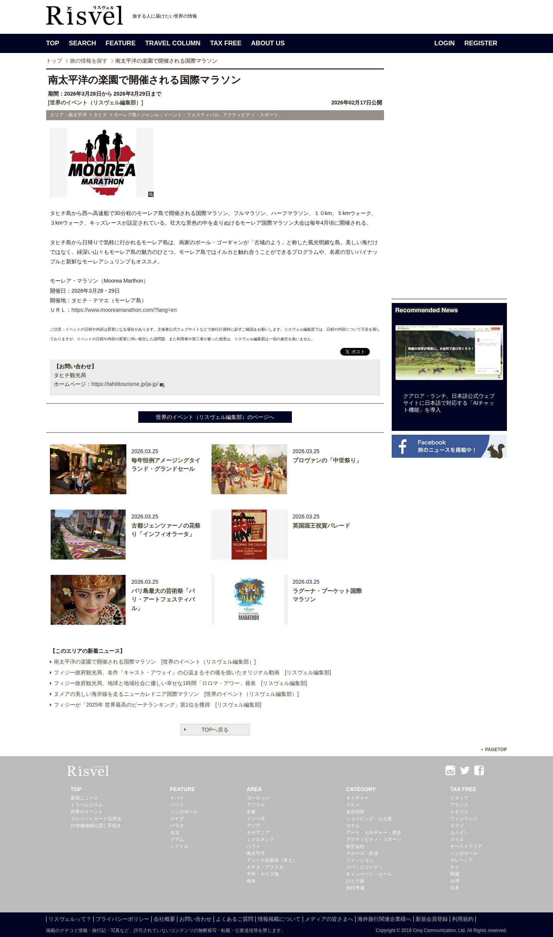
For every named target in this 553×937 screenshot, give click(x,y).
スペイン (459, 832)
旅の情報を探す (89, 61)
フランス (459, 805)
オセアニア (258, 832)
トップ (54, 61)
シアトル (179, 846)
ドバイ (177, 798)
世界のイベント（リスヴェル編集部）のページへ (215, 417)
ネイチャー (357, 798)
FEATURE (121, 43)
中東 (251, 811)
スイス (457, 839)
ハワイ (177, 805)
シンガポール (184, 811)
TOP (52, 43)
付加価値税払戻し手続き (96, 825)
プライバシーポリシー (122, 919)
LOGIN (444, 43)
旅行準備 (355, 888)
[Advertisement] (449, 183)
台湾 (454, 881)
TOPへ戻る (215, 730)
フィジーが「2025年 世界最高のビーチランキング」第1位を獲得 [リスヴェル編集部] (158, 705)
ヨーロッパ (258, 798)
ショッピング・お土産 (369, 818)
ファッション (360, 860)
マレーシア (461, 860)
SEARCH (82, 43)
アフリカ (256, 805)
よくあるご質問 (234, 919)
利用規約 (463, 919)
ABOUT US (268, 43)
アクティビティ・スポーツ (373, 839)
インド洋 (256, 818)
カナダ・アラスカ (265, 867)
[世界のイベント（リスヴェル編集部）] (95, 102)
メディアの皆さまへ (329, 919)
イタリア (459, 798)
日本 (454, 888)
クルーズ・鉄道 (362, 853)
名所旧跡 (355, 811)
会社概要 (164, 919)
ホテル (353, 825)
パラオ (177, 825)
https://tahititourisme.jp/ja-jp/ (124, 384)
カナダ (177, 818)
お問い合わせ (195, 919)
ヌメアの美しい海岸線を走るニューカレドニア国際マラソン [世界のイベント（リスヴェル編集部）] (176, 694)
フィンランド (464, 818)
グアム (177, 839)
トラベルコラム (87, 805)
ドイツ (457, 825)
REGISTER (480, 43)
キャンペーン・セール (369, 874)
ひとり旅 (355, 881)
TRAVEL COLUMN (172, 43)
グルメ (353, 805)
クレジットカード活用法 (96, 818)
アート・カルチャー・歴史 (373, 832)
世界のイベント (87, 811)
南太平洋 (256, 853)
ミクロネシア (260, 839)
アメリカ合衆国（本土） (272, 860)
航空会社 (355, 846)
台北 (174, 832)
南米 (251, 881)
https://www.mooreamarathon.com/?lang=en (124, 310)
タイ (454, 867)
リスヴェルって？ (69, 919)
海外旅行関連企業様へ (384, 919)
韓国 (454, 874)
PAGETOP (496, 749)
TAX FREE (226, 43)
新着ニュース (84, 798)
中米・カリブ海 (263, 874)
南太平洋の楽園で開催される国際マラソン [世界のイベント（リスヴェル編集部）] (155, 662)
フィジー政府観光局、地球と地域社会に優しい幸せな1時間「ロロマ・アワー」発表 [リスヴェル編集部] (180, 683)
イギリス (459, 811)
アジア (253, 825)
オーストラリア (466, 846)
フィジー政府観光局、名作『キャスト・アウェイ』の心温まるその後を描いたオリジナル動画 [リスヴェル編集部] (192, 672)
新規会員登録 (432, 919)
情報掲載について (279, 919)
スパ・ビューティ (364, 867)
